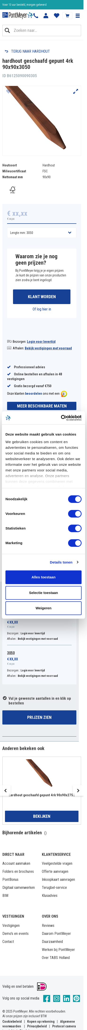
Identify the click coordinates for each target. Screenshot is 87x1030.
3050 (11, 653)
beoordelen (33, 393)
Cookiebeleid (12, 1021)
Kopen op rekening (41, 1021)
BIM (5, 895)
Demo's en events (15, 933)
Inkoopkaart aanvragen (58, 879)
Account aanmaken (16, 863)
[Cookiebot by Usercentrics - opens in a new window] (62, 418)
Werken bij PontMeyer (58, 949)
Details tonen (61, 562)
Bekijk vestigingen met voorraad (48, 348)
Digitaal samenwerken (18, 887)
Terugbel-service (54, 887)
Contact (8, 941)
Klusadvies (49, 895)
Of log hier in (42, 309)
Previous (5, 790)
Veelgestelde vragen (57, 863)
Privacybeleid (37, 1026)
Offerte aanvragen (55, 871)
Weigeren (43, 608)
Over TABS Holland (56, 957)
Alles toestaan (43, 577)
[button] (77, 15)
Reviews (48, 925)
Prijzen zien (39, 717)
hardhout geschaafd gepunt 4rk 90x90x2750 (42, 795)
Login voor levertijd (41, 341)
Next (78, 790)
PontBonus (10, 879)
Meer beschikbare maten (42, 405)
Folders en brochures (18, 871)
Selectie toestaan (43, 593)
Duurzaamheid (52, 941)
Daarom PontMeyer (56, 933)
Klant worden (42, 296)
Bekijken (41, 816)
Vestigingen (11, 925)
